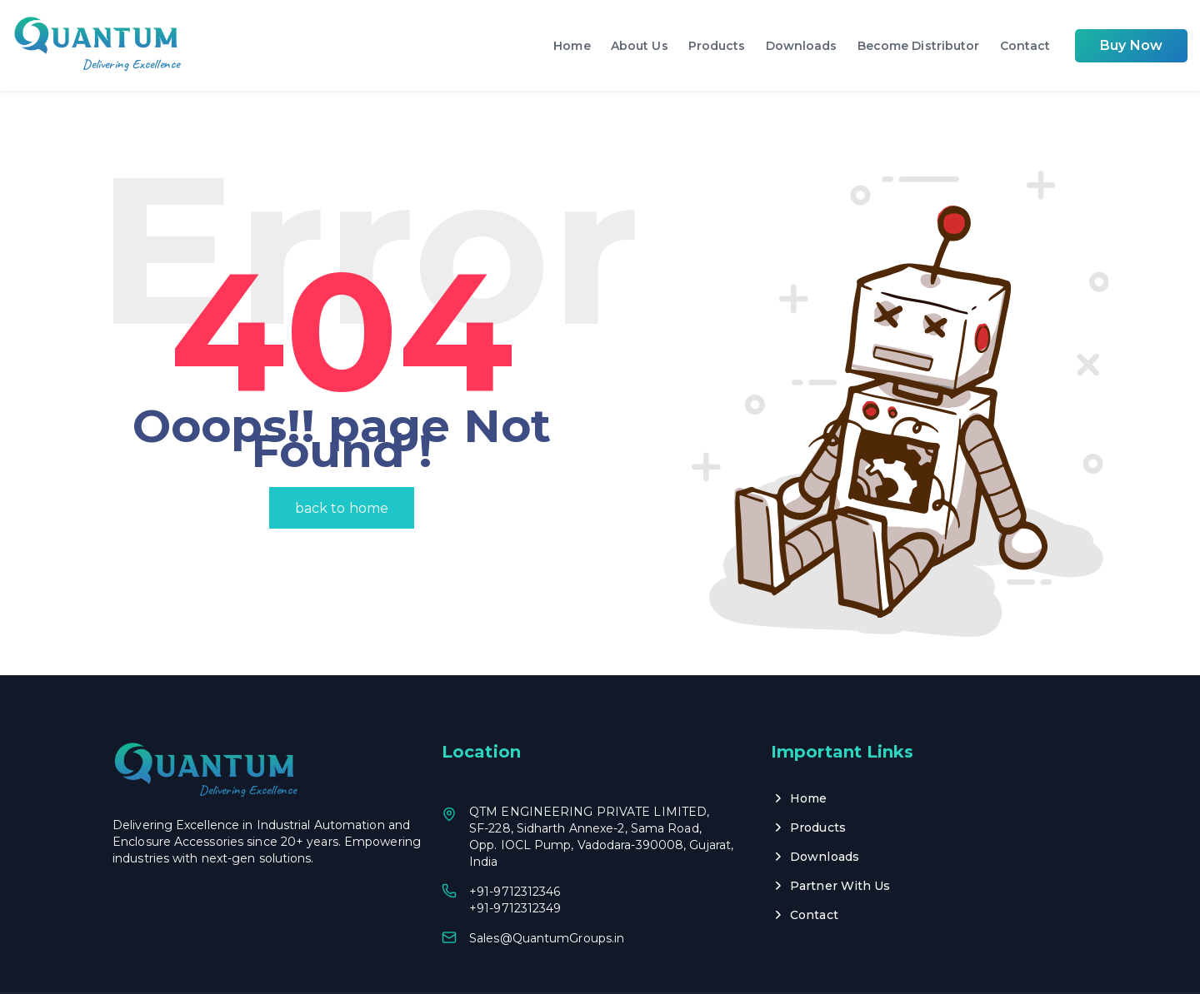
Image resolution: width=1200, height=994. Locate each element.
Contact (1025, 45)
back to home (341, 464)
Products (717, 45)
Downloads (802, 45)
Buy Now (1131, 45)
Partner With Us (840, 841)
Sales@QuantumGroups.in (546, 894)
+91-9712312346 (514, 847)
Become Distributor (919, 45)
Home (571, 45)
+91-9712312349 (515, 864)
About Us (639, 45)
